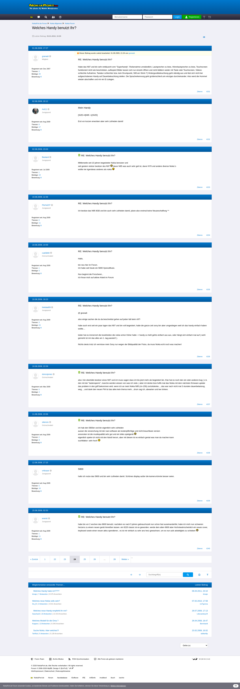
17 (40, 127)
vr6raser (45, 470)
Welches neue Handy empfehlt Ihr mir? (50, 611)
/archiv (121, 678)
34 (40, 74)
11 (40, 223)
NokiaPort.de (37, 678)
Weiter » (125, 559)
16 (40, 488)
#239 (208, 501)
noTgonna (204, 604)
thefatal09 (46, 307)
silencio (45, 422)
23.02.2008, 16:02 (200, 630)
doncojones (47, 374)
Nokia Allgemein (56, 23)
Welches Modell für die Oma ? (45, 621)
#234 (208, 235)
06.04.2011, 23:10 (200, 591)
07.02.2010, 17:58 (200, 601)
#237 (208, 404)
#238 (208, 453)
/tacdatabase (62, 678)
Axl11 (44, 109)
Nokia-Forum (70, 23)
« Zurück (34, 559)
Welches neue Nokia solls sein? (46, 601)
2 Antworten (42, 604)
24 (40, 325)
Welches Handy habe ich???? (46, 591)
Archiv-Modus (56, 659)
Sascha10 (36, 614)
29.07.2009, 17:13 (200, 611)
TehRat (35, 634)
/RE (83, 678)
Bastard (45, 157)
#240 (208, 548)
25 (85, 559)
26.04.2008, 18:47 (200, 621)
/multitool (103, 678)
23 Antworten (46, 614)
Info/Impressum (37, 671)
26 (95, 559)
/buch (113, 678)
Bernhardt (204, 624)
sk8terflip (204, 634)
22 (55, 559)
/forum (50, 678)
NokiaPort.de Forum (39, 23)
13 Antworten (45, 624)
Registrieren (192, 17)
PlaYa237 (46, 205)
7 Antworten (43, 594)
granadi (45, 56)
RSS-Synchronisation (79, 659)
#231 (208, 91)
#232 (208, 139)
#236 (208, 356)
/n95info (92, 678)
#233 (208, 187)
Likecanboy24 (202, 614)
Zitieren (199, 91)
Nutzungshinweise (63, 671)
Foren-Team (37, 659)
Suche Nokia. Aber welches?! (46, 630)
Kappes (35, 624)
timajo (34, 594)
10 (40, 175)
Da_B (34, 604)
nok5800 (46, 253)
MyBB (49, 668)
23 (65, 559)
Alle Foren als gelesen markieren (109, 659)
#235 (208, 289)
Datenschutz (49, 671)
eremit (45, 518)
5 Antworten (44, 634)
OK (236, 686)
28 (114, 559)
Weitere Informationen (118, 686)
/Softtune (74, 678)
